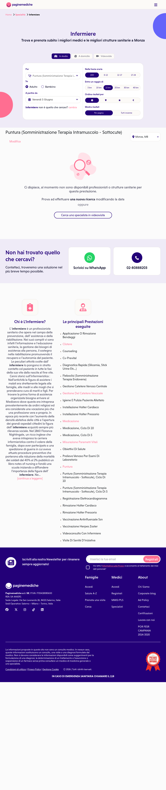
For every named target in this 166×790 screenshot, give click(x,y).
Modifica (15, 141)
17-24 (133, 75)
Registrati (151, 559)
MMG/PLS (117, 600)
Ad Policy (143, 600)
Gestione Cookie (50, 669)
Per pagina (99, 113)
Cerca (88, 606)
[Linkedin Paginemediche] (42, 610)
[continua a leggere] (30, 478)
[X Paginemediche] (16, 610)
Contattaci (144, 606)
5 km (90, 87)
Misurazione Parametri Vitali (80, 442)
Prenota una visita (95, 600)
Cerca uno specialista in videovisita (83, 215)
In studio (61, 56)
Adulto (31, 86)
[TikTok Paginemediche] (33, 610)
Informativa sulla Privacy (113, 566)
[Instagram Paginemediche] (25, 610)
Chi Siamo (143, 586)
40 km (135, 87)
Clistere (67, 344)
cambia (73, 107)
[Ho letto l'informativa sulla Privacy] (88, 567)
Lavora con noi (146, 620)
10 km (99, 87)
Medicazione (71, 421)
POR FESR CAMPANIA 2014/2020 (144, 630)
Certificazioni (145, 613)
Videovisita (104, 56)
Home (8, 14)
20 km (117, 87)
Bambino (48, 86)
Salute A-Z (91, 593)
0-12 (106, 75)
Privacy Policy (34, 669)
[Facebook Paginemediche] (6, 610)
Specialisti (117, 606)
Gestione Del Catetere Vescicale (83, 393)
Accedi (89, 586)
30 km (126, 87)
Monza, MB (145, 136)
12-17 (119, 75)
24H (92, 75)
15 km (108, 87)
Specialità (20, 14)
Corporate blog (147, 593)
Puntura (68, 466)
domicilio (82, 56)
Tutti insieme (126, 113)
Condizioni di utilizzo (15, 669)
